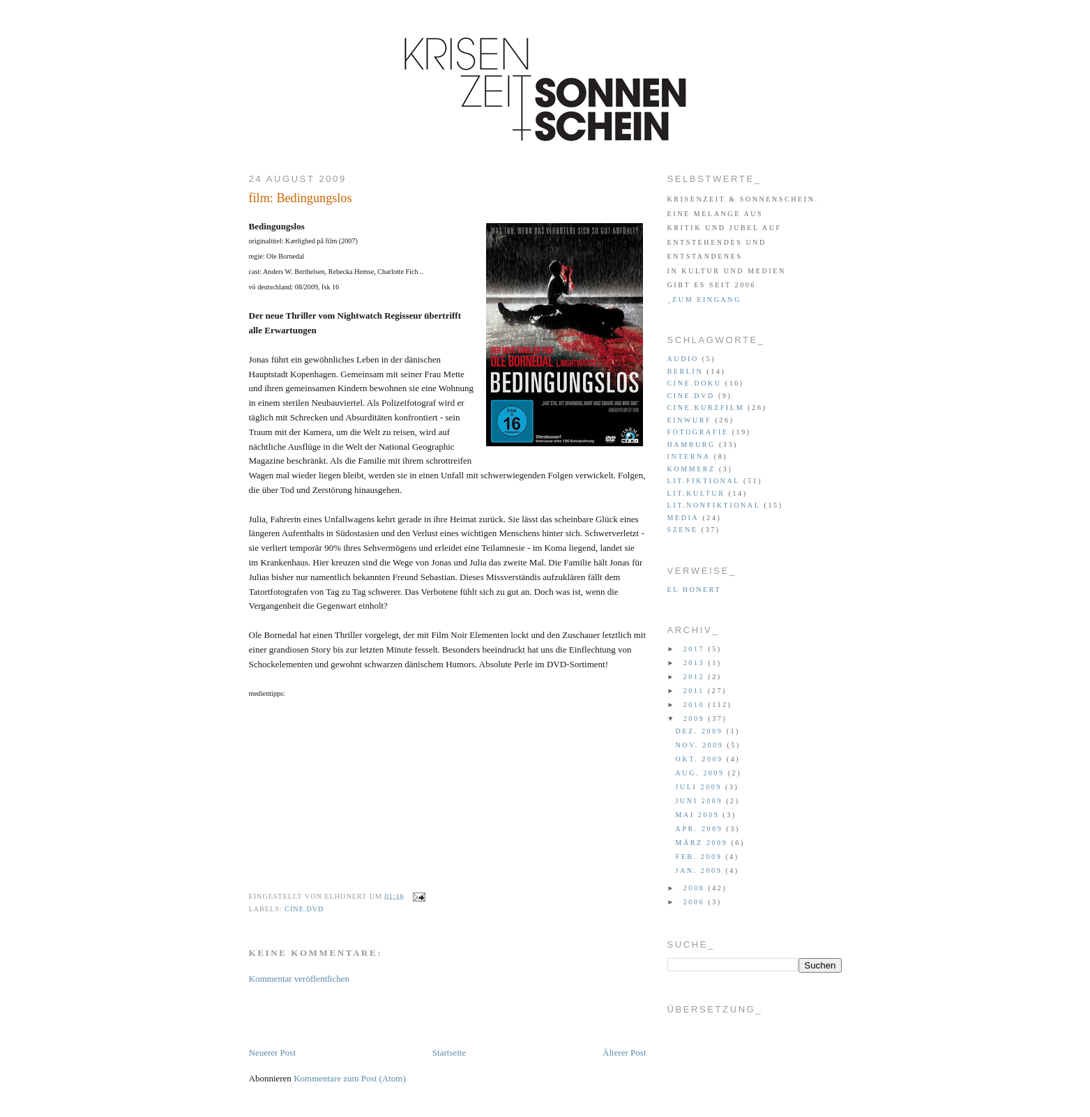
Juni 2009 (701, 801)
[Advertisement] (412, 1014)
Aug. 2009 (702, 773)
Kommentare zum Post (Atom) (350, 1078)
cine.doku (694, 383)
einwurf (689, 420)
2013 (696, 663)
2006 (696, 902)
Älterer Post (624, 1052)
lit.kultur (696, 493)
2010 (696, 704)
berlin (685, 371)
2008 (696, 888)
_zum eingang (704, 299)
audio (683, 359)
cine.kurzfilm (706, 407)
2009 (696, 718)
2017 (696, 649)
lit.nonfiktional (714, 505)
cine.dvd (304, 909)
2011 (695, 690)
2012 (696, 677)
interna (689, 456)
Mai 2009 (699, 815)
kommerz (691, 469)
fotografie (698, 432)
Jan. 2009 (701, 870)
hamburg (691, 444)
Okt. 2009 (701, 759)
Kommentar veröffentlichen (299, 978)
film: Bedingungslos (300, 198)
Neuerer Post (272, 1052)
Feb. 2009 (701, 856)
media (683, 518)
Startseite (449, 1052)
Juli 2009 (701, 787)
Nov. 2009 (701, 745)
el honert (694, 589)
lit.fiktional (703, 481)
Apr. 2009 (701, 829)
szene (682, 529)
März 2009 (704, 842)
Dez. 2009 (701, 731)
